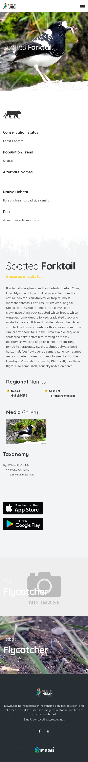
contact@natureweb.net (48, 720)
